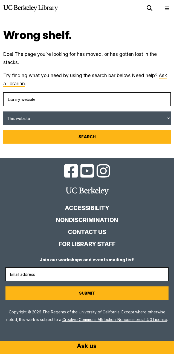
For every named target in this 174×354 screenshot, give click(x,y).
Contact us (87, 232)
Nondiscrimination (87, 220)
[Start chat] (86, 346)
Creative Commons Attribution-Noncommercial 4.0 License (114, 319)
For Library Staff (87, 244)
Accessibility (87, 208)
